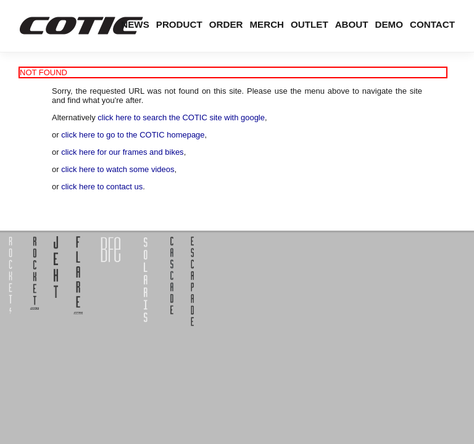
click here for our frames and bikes (122, 152)
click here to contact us (102, 186)
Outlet (309, 24)
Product (179, 24)
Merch (266, 24)
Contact (432, 24)
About (351, 24)
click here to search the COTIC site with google (181, 117)
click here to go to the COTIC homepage (132, 134)
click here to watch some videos (117, 169)
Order (226, 24)
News (135, 24)
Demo (389, 24)
